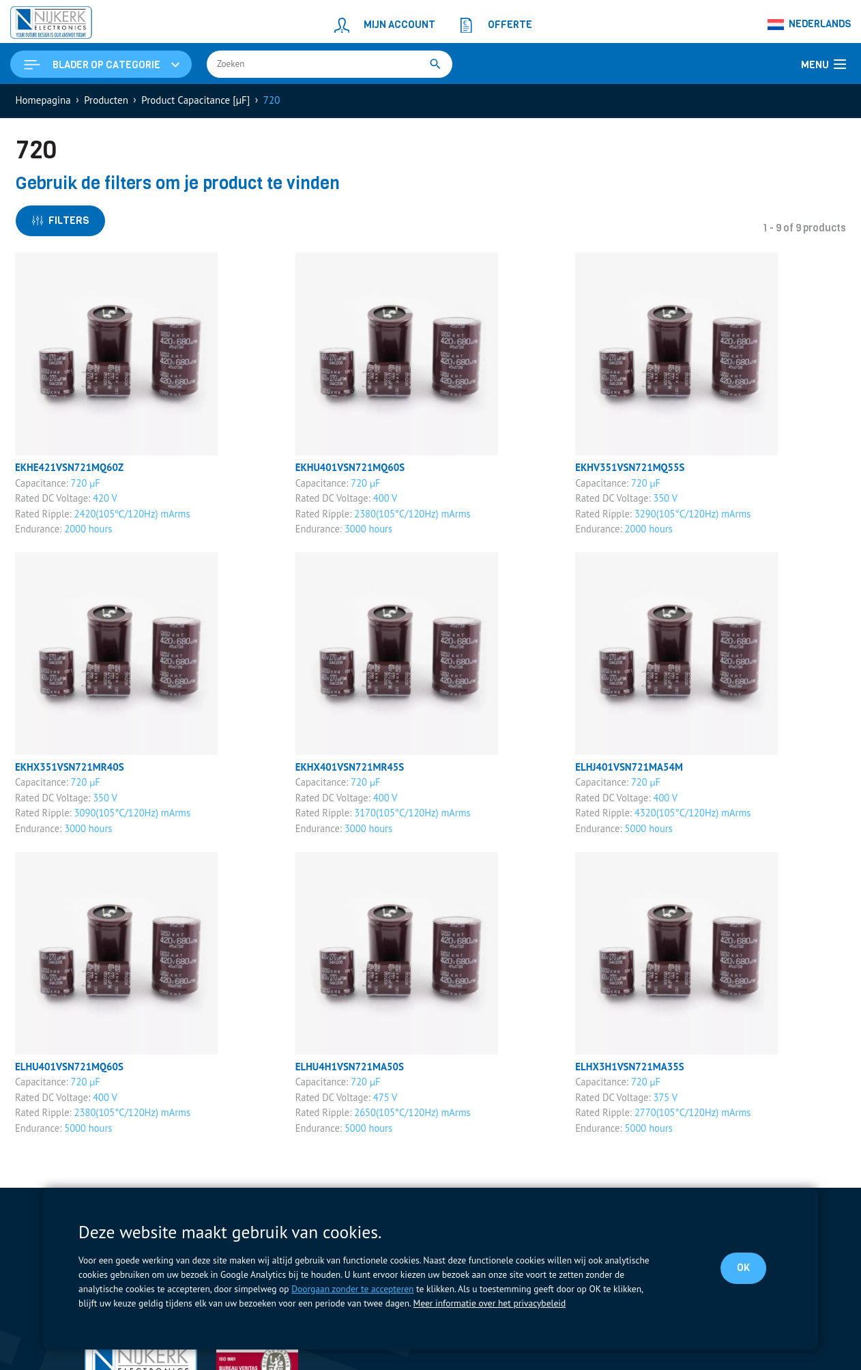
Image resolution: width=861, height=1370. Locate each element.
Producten (106, 100)
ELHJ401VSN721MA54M (629, 766)
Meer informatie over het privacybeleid (489, 1303)
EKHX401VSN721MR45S (350, 766)
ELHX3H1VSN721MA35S (629, 1066)
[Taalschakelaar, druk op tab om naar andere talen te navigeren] (809, 24)
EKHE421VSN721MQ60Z (69, 467)
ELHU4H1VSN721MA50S (350, 1066)
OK (743, 1267)
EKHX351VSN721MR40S (69, 766)
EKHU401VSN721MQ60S (350, 467)
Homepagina (43, 100)
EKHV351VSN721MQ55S (630, 467)
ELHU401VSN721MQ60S (69, 1066)
